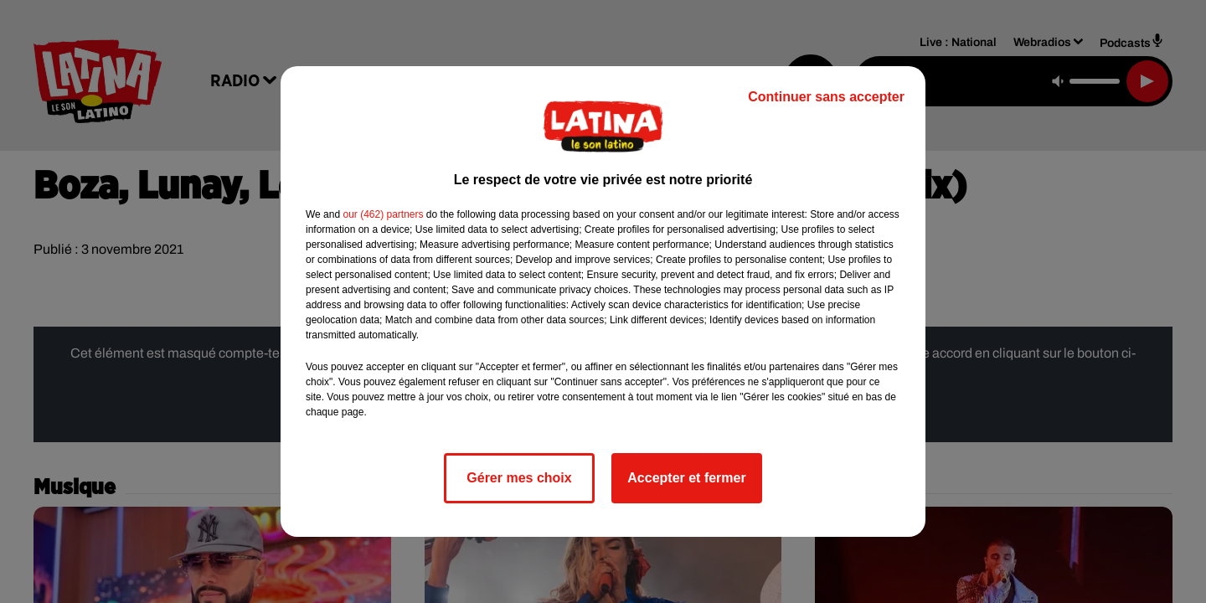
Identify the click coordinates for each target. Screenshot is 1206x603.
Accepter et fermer (686, 478)
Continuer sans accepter (826, 97)
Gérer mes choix (518, 478)
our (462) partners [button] (383, 214)
